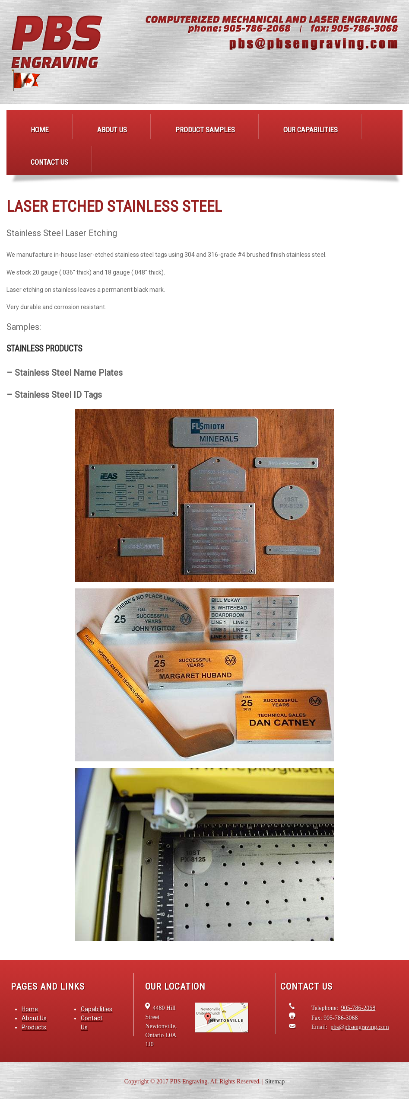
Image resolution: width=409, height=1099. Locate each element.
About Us (112, 129)
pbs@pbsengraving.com (359, 1027)
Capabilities (96, 1009)
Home (40, 129)
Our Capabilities (310, 129)
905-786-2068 (358, 1008)
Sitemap (275, 1081)
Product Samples (205, 129)
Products (34, 1027)
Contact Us (49, 162)
